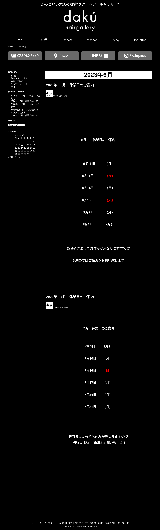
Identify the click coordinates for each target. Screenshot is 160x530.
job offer (140, 39)
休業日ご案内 (17, 81)
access (68, 39)
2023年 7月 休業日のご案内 (70, 297)
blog (116, 39)
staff (44, 39)
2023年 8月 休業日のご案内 (70, 85)
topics (13, 76)
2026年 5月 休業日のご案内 (25, 115)
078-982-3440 (96, 523)
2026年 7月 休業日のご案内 (25, 101)
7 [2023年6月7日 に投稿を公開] (22, 144)
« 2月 (10, 157)
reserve (92, 39)
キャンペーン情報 (19, 78)
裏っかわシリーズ (19, 84)
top (20, 39)
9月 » (17, 157)
